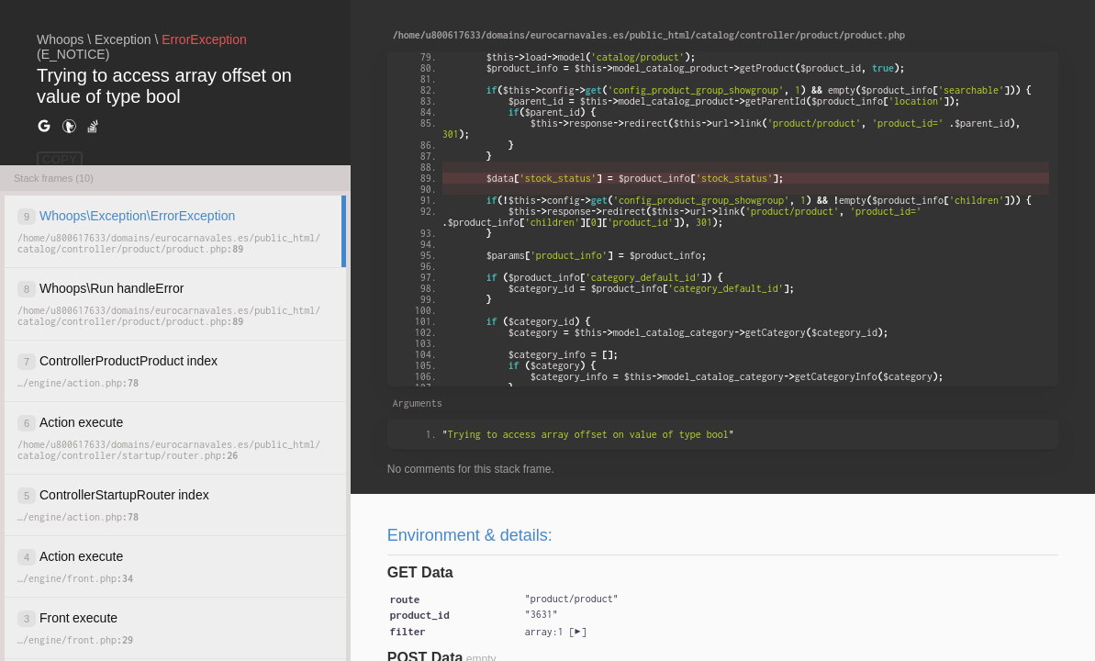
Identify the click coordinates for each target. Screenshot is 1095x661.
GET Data (420, 572)
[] (556, 631)
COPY (59, 159)
